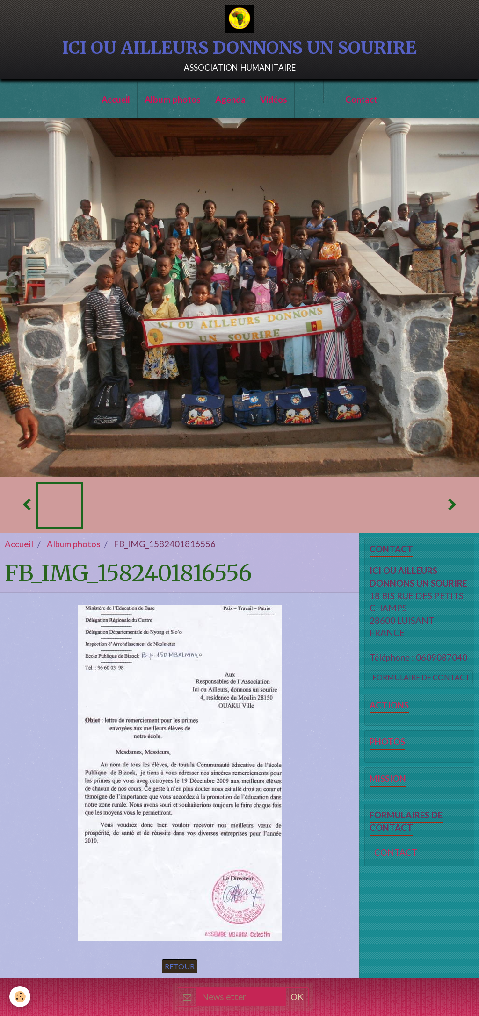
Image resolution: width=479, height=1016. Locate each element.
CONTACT (395, 852)
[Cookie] (19, 996)
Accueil (116, 99)
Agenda (230, 99)
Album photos (173, 99)
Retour (180, 966)
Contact (361, 99)
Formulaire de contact (421, 677)
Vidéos (273, 99)
